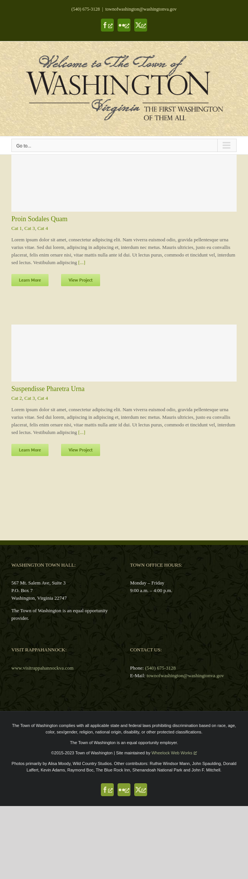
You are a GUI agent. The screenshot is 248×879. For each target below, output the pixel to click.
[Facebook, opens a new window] (107, 25)
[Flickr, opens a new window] (124, 25)
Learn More (30, 280)
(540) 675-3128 (85, 9)
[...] (81, 262)
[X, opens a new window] (140, 25)
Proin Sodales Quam (39, 219)
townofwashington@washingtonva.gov (141, 9)
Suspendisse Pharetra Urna (48, 389)
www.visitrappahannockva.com (42, 668)
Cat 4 (43, 228)
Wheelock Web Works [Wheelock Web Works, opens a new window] (174, 753)
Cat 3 (29, 228)
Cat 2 (16, 398)
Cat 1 (16, 228)
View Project (81, 280)
